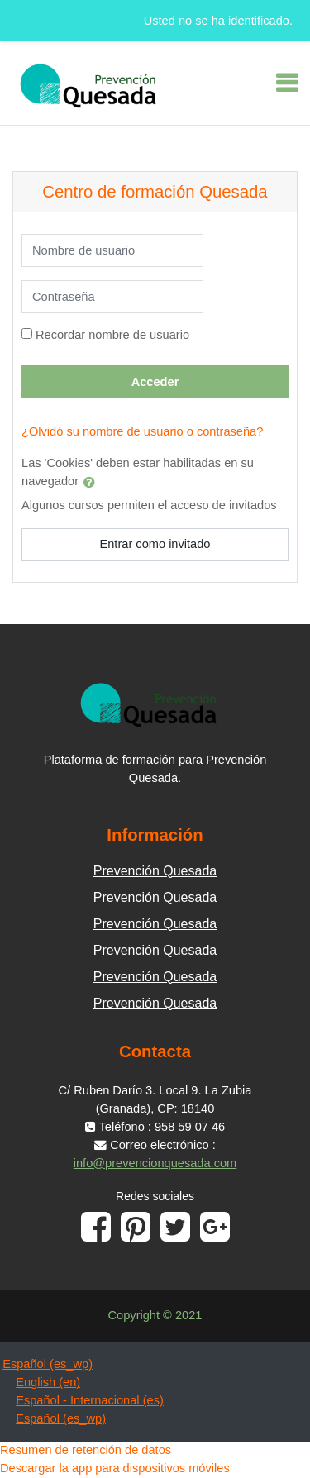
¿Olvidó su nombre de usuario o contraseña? (142, 431)
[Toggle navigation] (287, 82)
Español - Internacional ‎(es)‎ (90, 1400)
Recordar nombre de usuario (112, 334)
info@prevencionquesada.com (155, 1163)
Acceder (155, 382)
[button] (92, 481)
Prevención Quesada (155, 871)
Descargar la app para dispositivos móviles (115, 1468)
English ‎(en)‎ (48, 1382)
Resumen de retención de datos (85, 1450)
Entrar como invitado (155, 544)
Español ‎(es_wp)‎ (47, 1364)
